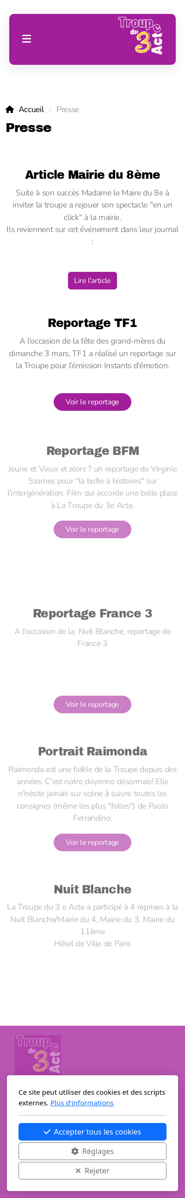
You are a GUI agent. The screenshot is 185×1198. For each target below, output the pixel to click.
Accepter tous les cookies (93, 1132)
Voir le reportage (92, 402)
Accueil (31, 109)
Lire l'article (92, 281)
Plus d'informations (82, 1102)
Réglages (92, 1151)
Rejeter (92, 1171)
